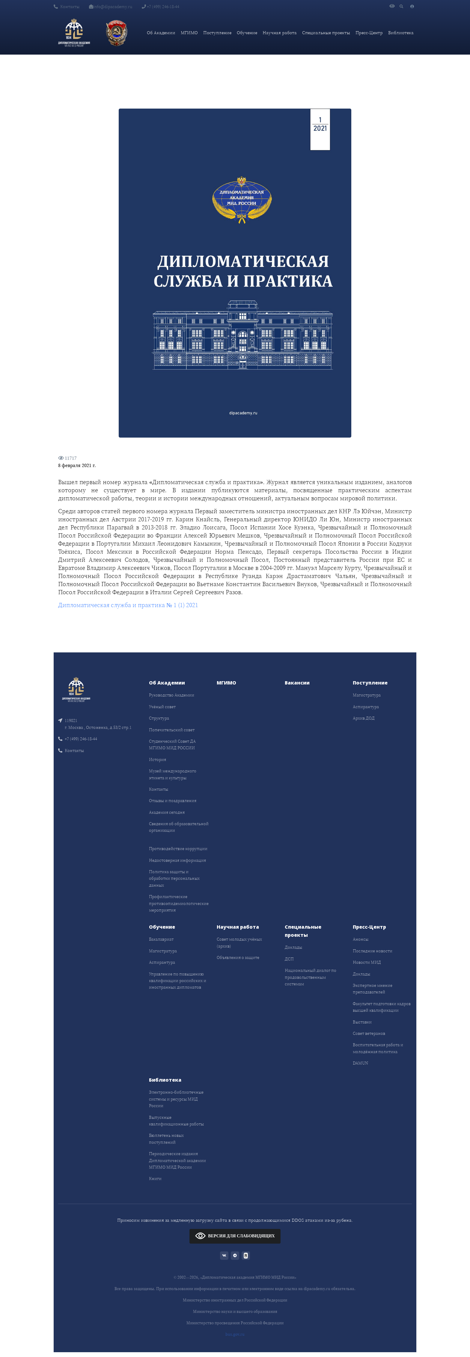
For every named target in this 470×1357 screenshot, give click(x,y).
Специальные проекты (326, 32)
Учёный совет (162, 707)
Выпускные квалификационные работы (176, 1120)
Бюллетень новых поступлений (166, 1138)
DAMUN (360, 1063)
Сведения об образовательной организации (179, 827)
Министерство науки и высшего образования (235, 1311)
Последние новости (372, 951)
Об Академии (161, 32)
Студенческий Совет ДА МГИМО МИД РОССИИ (172, 744)
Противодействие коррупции (178, 849)
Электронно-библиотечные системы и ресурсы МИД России (176, 1099)
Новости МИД (367, 962)
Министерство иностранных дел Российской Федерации (235, 1300)
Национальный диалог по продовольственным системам (310, 977)
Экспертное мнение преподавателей (372, 988)
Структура (159, 718)
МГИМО (189, 32)
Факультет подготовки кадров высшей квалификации (382, 1007)
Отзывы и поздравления (172, 801)
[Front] (76, 689)
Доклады (293, 947)
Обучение (247, 32)
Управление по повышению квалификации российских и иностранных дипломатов (177, 980)
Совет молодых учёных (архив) (239, 942)
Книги (155, 1179)
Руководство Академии (171, 695)
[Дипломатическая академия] (74, 33)
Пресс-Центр (369, 32)
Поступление (217, 32)
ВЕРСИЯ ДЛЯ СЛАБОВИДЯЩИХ (235, 1235)
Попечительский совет (172, 730)
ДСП (289, 959)
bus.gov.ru (235, 1334)
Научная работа (280, 32)
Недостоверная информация (177, 860)
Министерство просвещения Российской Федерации (235, 1323)
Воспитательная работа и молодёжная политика (378, 1048)
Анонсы (360, 939)
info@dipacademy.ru (110, 7)
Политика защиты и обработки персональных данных (174, 878)
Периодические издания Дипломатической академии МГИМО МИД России (177, 1160)
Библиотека (401, 32)
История (157, 759)
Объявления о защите (238, 957)
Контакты (66, 7)
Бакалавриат (161, 939)
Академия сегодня (167, 812)
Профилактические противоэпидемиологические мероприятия (179, 903)
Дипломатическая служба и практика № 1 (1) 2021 (128, 605)
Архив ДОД (364, 718)
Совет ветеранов (369, 1033)
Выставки (362, 1022)
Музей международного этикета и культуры (172, 774)
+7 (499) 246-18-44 (160, 7)
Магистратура (367, 695)
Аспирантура (366, 707)
